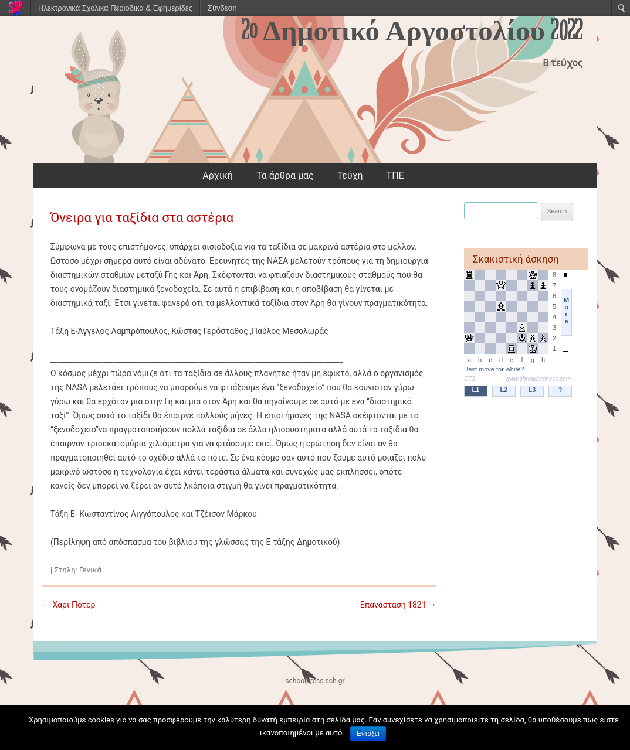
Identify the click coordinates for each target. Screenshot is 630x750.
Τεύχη (350, 175)
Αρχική (217, 175)
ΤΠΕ (395, 175)
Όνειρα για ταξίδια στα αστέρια (141, 217)
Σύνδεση (222, 8)
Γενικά (90, 569)
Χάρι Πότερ (69, 604)
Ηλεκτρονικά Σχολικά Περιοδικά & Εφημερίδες (115, 8)
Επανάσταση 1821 (398, 604)
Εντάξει (368, 733)
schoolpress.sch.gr (314, 681)
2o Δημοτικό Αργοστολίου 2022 (412, 31)
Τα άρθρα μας (285, 175)
